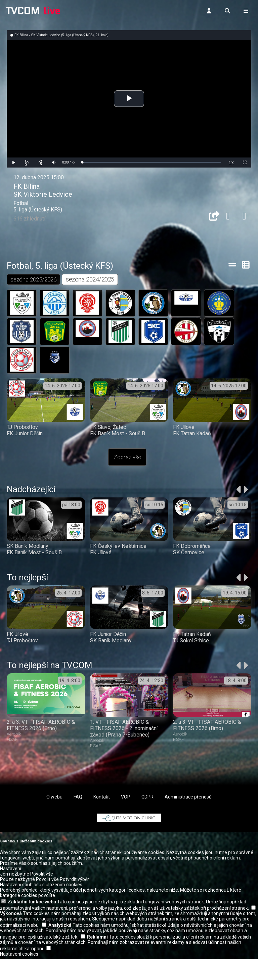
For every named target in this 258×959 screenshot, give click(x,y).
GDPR (147, 799)
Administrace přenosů (188, 799)
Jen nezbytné (14, 876)
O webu (54, 799)
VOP (125, 799)
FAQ (78, 799)
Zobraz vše (127, 459)
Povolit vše (41, 876)
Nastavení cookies (19, 956)
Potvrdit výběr (74, 881)
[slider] (151, 162)
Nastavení (10, 871)
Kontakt (101, 799)
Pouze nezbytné (17, 881)
